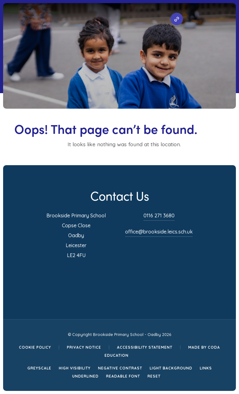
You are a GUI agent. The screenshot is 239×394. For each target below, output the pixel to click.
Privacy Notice (84, 347)
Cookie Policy (35, 347)
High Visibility (75, 368)
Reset (154, 376)
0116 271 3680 (159, 215)
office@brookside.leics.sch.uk (159, 232)
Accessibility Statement (144, 347)
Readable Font (123, 376)
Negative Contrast (120, 368)
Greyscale (39, 368)
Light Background (171, 368)
